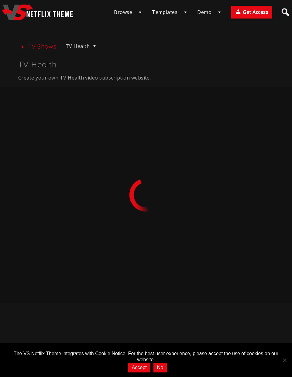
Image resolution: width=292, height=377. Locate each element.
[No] (284, 360)
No (160, 367)
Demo (204, 12)
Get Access (251, 12)
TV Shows (37, 46)
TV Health (81, 46)
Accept (139, 367)
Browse (123, 12)
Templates (164, 12)
